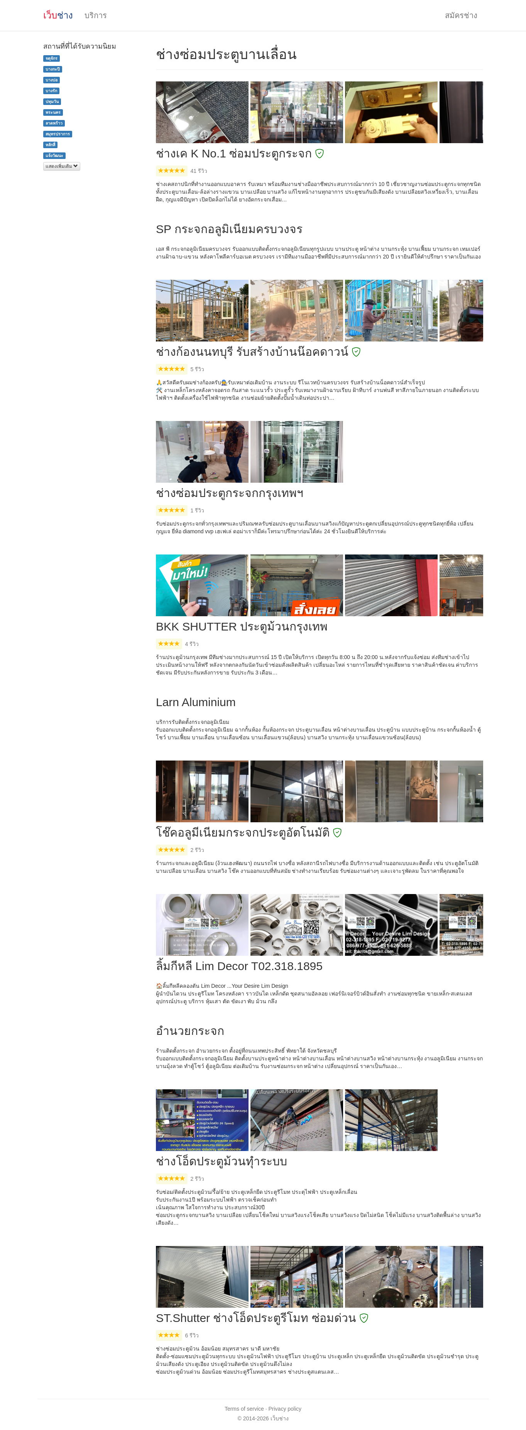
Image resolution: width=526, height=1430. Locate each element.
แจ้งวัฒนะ (54, 155)
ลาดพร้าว (54, 123)
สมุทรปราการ (58, 134)
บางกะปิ (53, 69)
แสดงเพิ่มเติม (62, 166)
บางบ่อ (52, 80)
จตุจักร (52, 58)
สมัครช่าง (461, 15)
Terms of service (244, 1409)
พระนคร (53, 112)
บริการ (96, 15)
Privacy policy (285, 1409)
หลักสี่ (50, 144)
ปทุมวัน (52, 101)
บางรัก (51, 90)
